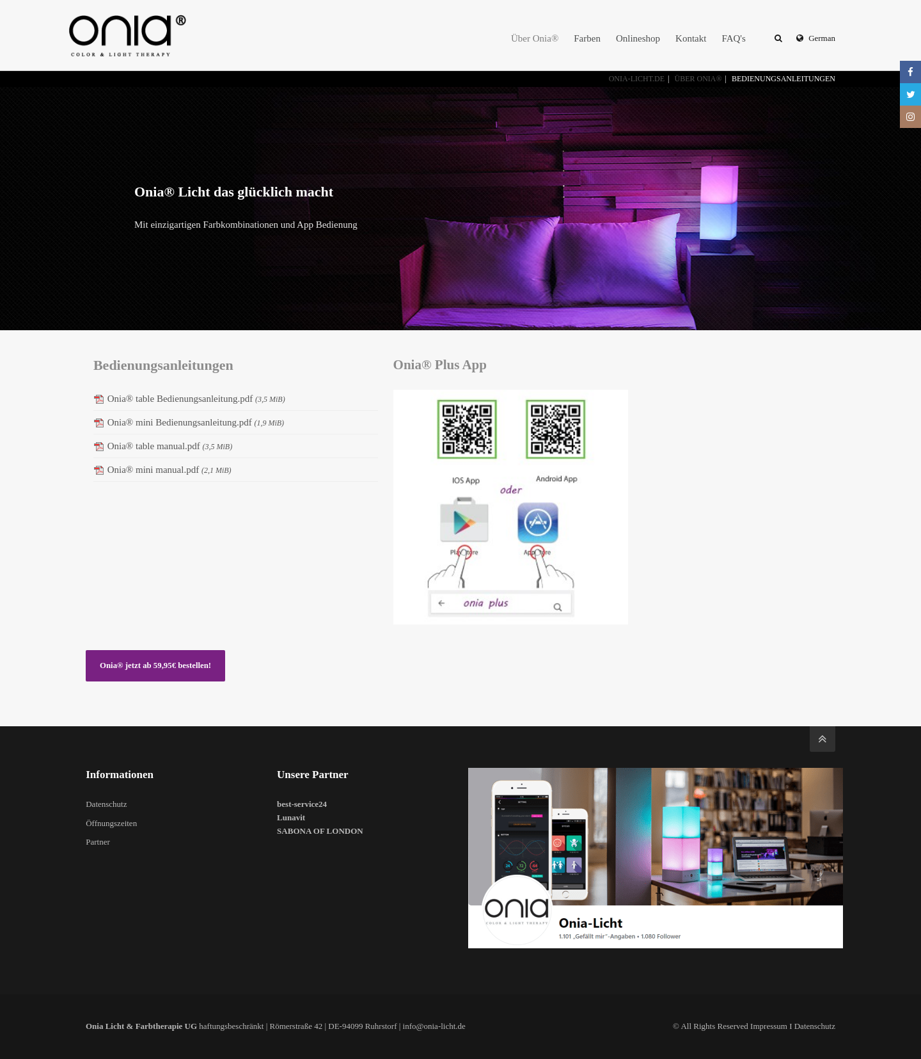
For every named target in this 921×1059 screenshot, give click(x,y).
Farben (587, 38)
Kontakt (690, 38)
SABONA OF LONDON (320, 831)
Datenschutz (106, 804)
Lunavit (291, 817)
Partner (98, 842)
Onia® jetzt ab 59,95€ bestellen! (155, 665)
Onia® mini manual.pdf (169, 470)
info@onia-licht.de (434, 1026)
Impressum (768, 1026)
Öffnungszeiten (111, 823)
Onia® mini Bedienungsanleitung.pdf (195, 422)
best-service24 (302, 804)
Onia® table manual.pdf (170, 446)
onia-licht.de (637, 78)
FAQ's (733, 38)
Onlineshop (638, 38)
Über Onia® (534, 38)
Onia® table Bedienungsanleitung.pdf (196, 399)
